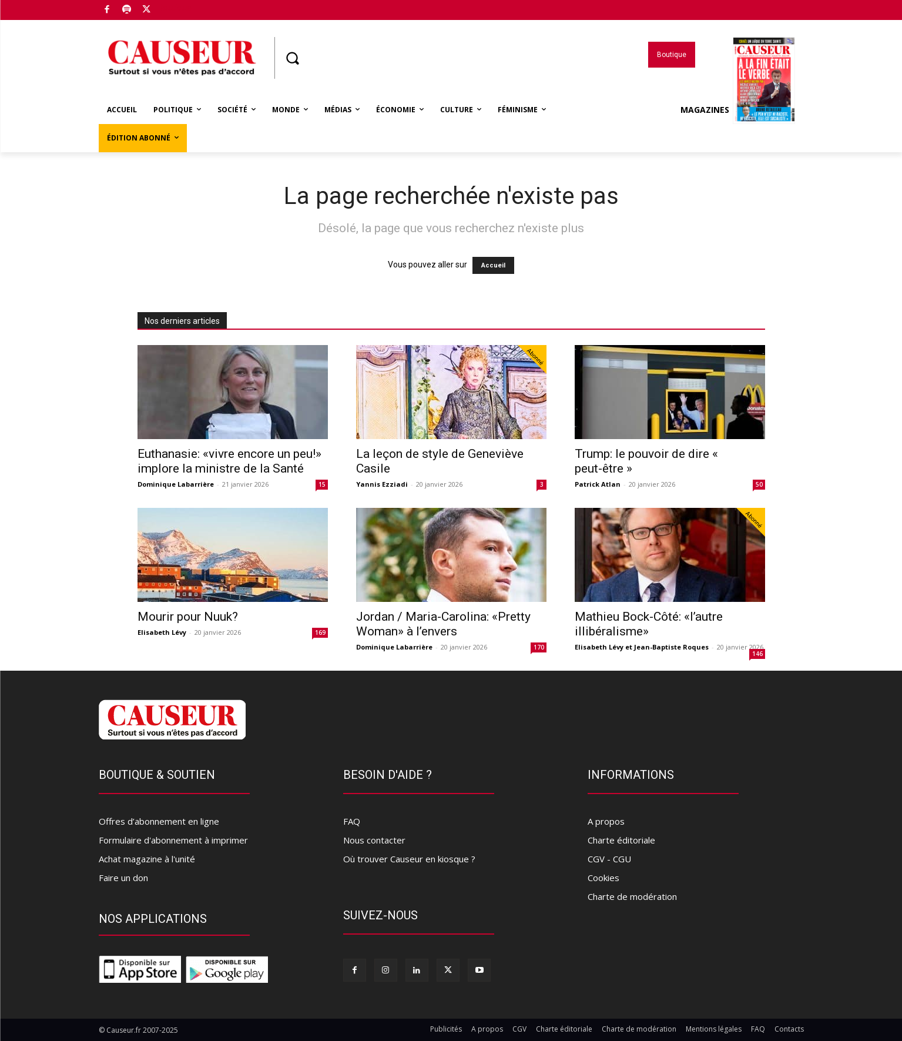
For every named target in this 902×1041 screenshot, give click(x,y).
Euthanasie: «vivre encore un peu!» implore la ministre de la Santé (229, 461)
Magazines (737, 110)
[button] (292, 58)
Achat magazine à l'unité (147, 859)
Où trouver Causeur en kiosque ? (409, 859)
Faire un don (123, 877)
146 (757, 654)
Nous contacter (374, 840)
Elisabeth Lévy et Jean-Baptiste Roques (642, 646)
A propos (606, 821)
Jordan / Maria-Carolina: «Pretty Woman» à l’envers (443, 624)
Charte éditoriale (621, 840)
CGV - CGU (609, 859)
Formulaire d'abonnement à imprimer (173, 840)
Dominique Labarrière (176, 484)
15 (322, 484)
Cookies (603, 877)
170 (539, 647)
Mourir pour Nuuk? (188, 617)
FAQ (351, 821)
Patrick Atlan (598, 484)
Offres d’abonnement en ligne (159, 821)
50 (759, 484)
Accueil (493, 265)
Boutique (174, 7)
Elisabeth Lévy (162, 632)
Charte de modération (632, 896)
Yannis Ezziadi (382, 484)
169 (320, 632)
